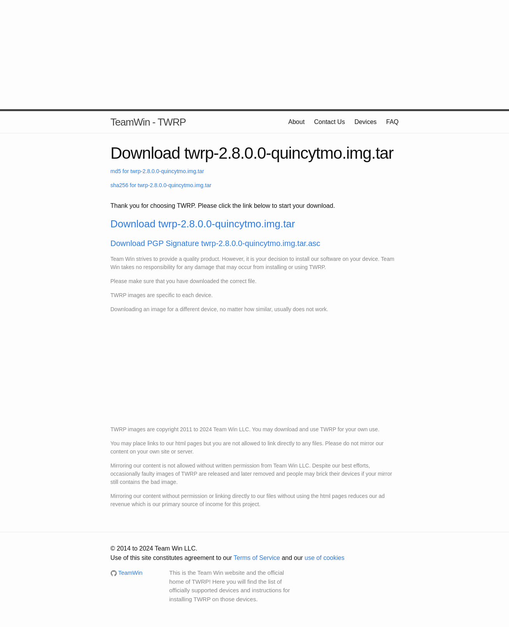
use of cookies (324, 557)
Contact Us (329, 122)
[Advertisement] (255, 54)
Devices (365, 122)
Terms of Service (257, 557)
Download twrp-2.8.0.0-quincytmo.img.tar (203, 224)
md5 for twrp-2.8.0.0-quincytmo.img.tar (157, 171)
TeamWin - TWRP (148, 122)
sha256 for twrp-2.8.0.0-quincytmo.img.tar (161, 185)
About (296, 122)
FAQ (392, 122)
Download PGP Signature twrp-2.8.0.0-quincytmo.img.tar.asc (216, 243)
